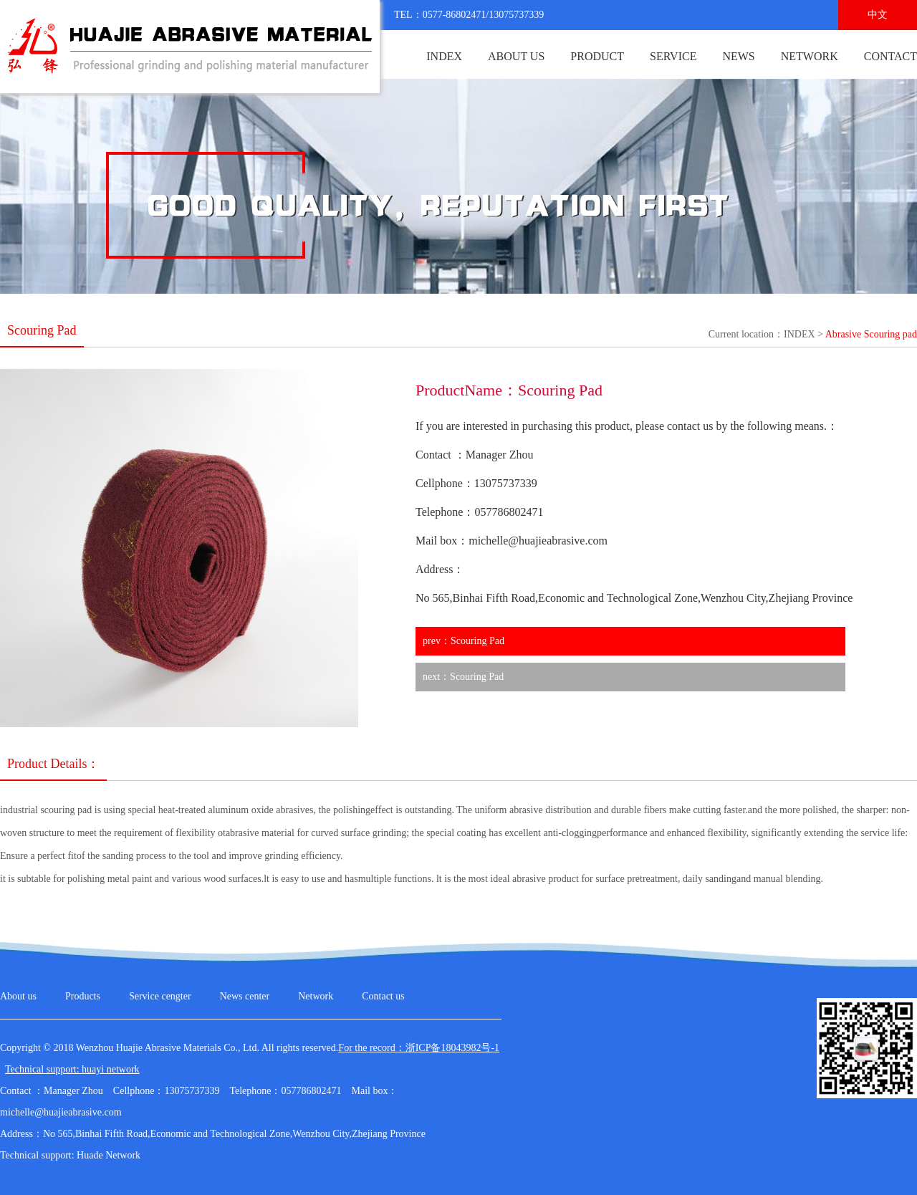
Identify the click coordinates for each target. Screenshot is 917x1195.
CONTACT (890, 56)
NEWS (738, 56)
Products (82, 996)
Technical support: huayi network (72, 1069)
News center (245, 996)
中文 (878, 14)
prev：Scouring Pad (463, 640)
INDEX (444, 56)
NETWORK (809, 56)
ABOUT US (516, 56)
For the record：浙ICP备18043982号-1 (418, 1047)
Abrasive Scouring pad (871, 334)
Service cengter (160, 996)
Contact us (383, 996)
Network (315, 996)
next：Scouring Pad (463, 676)
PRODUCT (597, 56)
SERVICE (673, 56)
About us (18, 996)
